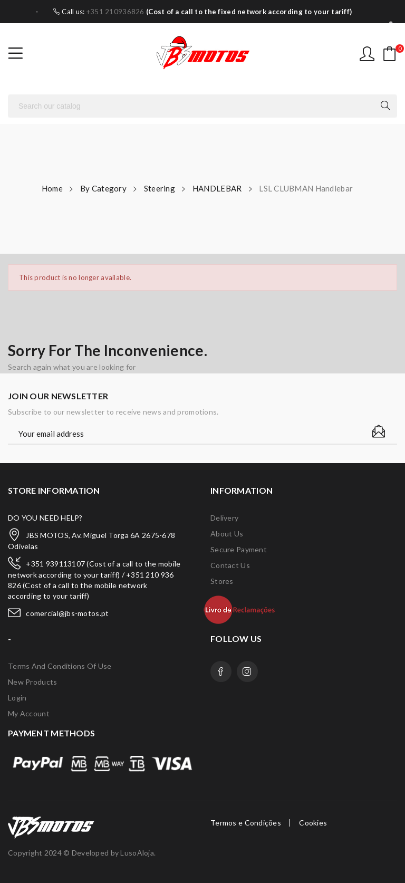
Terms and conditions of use (60, 665)
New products (32, 681)
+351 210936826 (115, 11)
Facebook (221, 671)
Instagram (247, 671)
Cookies (313, 823)
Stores (222, 581)
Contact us (230, 565)
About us (226, 533)
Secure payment (238, 549)
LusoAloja (137, 852)
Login (17, 697)
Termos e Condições (245, 823)
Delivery (224, 517)
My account (29, 713)
